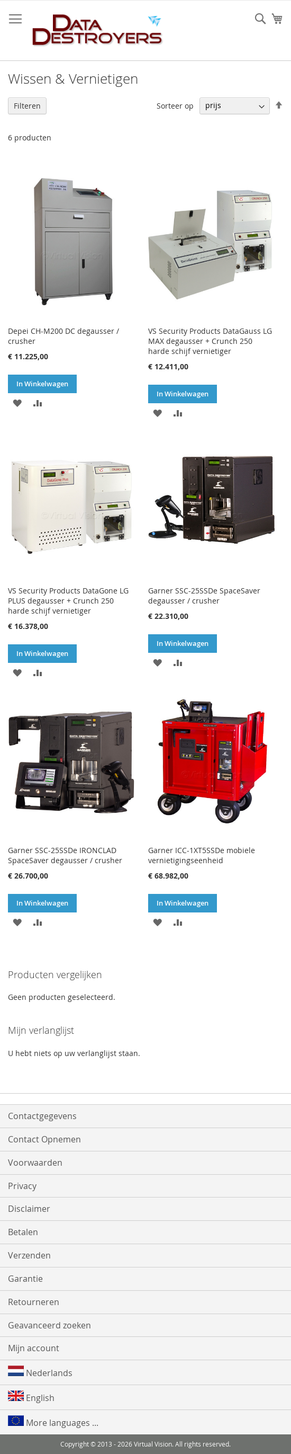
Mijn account (33, 1348)
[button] (17, 402)
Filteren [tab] (27, 106)
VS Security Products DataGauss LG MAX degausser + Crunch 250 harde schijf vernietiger (210, 341)
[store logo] (98, 31)
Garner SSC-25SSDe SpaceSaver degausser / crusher (204, 596)
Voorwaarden (35, 1162)
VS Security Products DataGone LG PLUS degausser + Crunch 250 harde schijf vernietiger (68, 601)
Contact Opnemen (44, 1139)
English (31, 1397)
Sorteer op (175, 105)
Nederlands (40, 1372)
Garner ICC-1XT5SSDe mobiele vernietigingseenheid (201, 855)
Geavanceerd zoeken (49, 1325)
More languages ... (53, 1422)
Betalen (23, 1232)
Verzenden (29, 1255)
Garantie (25, 1278)
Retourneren (33, 1302)
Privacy (22, 1186)
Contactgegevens (42, 1116)
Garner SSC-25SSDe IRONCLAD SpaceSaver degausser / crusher (65, 855)
